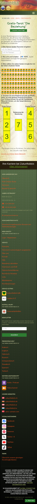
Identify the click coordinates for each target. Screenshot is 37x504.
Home (12, 18)
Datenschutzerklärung (10, 270)
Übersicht (5, 178)
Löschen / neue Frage (18, 30)
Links (4, 277)
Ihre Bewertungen (8, 284)
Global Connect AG (27, 488)
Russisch (5, 357)
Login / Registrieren (9, 238)
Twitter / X (11, 437)
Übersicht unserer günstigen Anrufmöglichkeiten (12, 459)
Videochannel (12, 388)
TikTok (9, 447)
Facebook (10, 421)
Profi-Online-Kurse (9, 182)
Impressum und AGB (9, 267)
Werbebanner (7, 280)
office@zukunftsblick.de (11, 215)
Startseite (5, 246)
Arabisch (5, 347)
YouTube (10, 442)
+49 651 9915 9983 (10, 207)
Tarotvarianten (26, 18)
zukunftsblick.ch (11, 398)
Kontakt (5, 257)
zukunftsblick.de (11, 401)
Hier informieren (18, 166)
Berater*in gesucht (9, 188)
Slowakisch (6, 364)
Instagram (11, 426)
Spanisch (5, 368)
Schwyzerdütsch (8, 361)
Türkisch (5, 371)
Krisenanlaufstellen (14, 311)
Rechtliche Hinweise (9, 274)
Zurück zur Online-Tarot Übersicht (13, 154)
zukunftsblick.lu (11, 408)
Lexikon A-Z (11, 298)
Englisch (5, 351)
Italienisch (5, 354)
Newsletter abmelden (10, 263)
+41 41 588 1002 (9, 203)
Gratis (18, 18)
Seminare (5, 185)
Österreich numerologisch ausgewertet (16, 250)
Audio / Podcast (13, 382)
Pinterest (10, 431)
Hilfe (3, 260)
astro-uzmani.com (12, 412)
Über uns (5, 253)
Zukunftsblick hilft (13, 293)
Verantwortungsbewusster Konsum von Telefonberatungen (16, 226)
